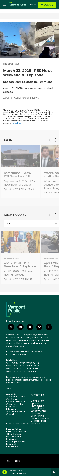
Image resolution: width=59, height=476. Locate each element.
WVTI (8, 363)
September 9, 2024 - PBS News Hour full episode (18, 176)
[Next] (55, 140)
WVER (35, 368)
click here (16, 123)
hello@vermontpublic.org (33, 380)
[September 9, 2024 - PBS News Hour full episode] (20, 156)
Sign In (32, 4)
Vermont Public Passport (39, 422)
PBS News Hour (11, 64)
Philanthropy (38, 408)
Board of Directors (16, 401)
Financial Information (12, 445)
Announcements (15, 396)
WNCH (30, 365)
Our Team (12, 399)
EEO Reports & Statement (14, 437)
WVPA (36, 365)
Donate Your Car (40, 418)
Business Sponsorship (37, 414)
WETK (22, 368)
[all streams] (55, 472)
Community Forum (16, 404)
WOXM (15, 363)
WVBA (22, 363)
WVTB (28, 368)
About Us (11, 394)
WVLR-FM (21, 371)
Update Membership (38, 404)
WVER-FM (10, 371)
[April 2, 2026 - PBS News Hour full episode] (20, 242)
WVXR (15, 368)
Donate (48, 4)
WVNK (29, 363)
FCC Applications (15, 441)
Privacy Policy (13, 429)
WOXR (22, 365)
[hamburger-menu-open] (5, 5)
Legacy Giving (38, 411)
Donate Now (37, 401)
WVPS (9, 368)
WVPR (9, 365)
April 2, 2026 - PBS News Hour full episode (20, 264)
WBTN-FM (31, 371)
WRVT (15, 365)
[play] (5, 472)
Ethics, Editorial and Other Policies (16, 432)
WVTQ (36, 363)
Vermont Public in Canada (16, 413)
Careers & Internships (12, 407)
